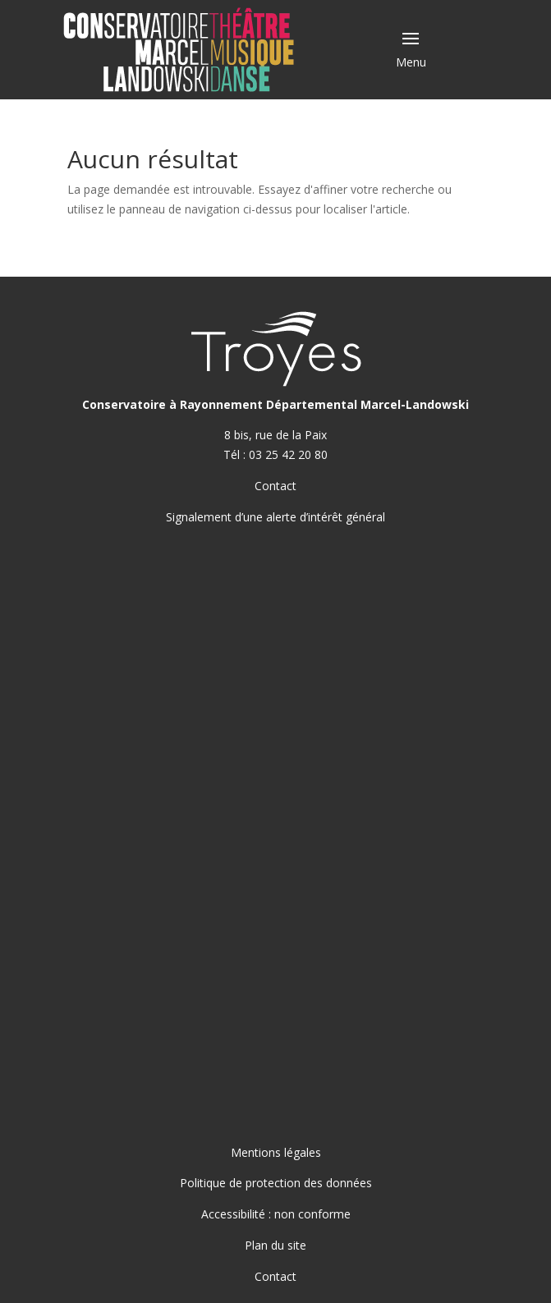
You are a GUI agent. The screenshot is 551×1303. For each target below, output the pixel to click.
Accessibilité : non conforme (276, 1214)
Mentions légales (276, 1152)
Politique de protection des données (276, 1183)
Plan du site (275, 1245)
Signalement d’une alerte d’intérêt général (275, 517)
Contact (275, 485)
